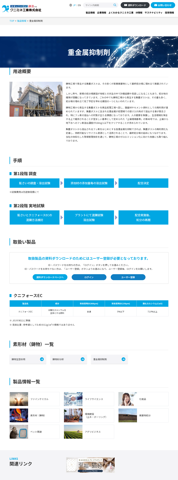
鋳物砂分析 (58, 359)
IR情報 (139, 12)
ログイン (89, 277)
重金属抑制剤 (100, 359)
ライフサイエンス (94, 399)
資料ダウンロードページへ (50, 277)
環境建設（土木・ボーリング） (96, 415)
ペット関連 (36, 431)
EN (79, 5)
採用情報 (169, 12)
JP (74, 5)
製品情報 (90, 12)
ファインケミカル (39, 399)
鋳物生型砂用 (18, 359)
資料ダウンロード (137, 5)
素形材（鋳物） (38, 415)
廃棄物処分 (145, 415)
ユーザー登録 (128, 277)
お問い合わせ (165, 5)
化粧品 (142, 399)
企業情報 (101, 12)
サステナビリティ (154, 12)
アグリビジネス (93, 431)
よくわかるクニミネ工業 (120, 12)
